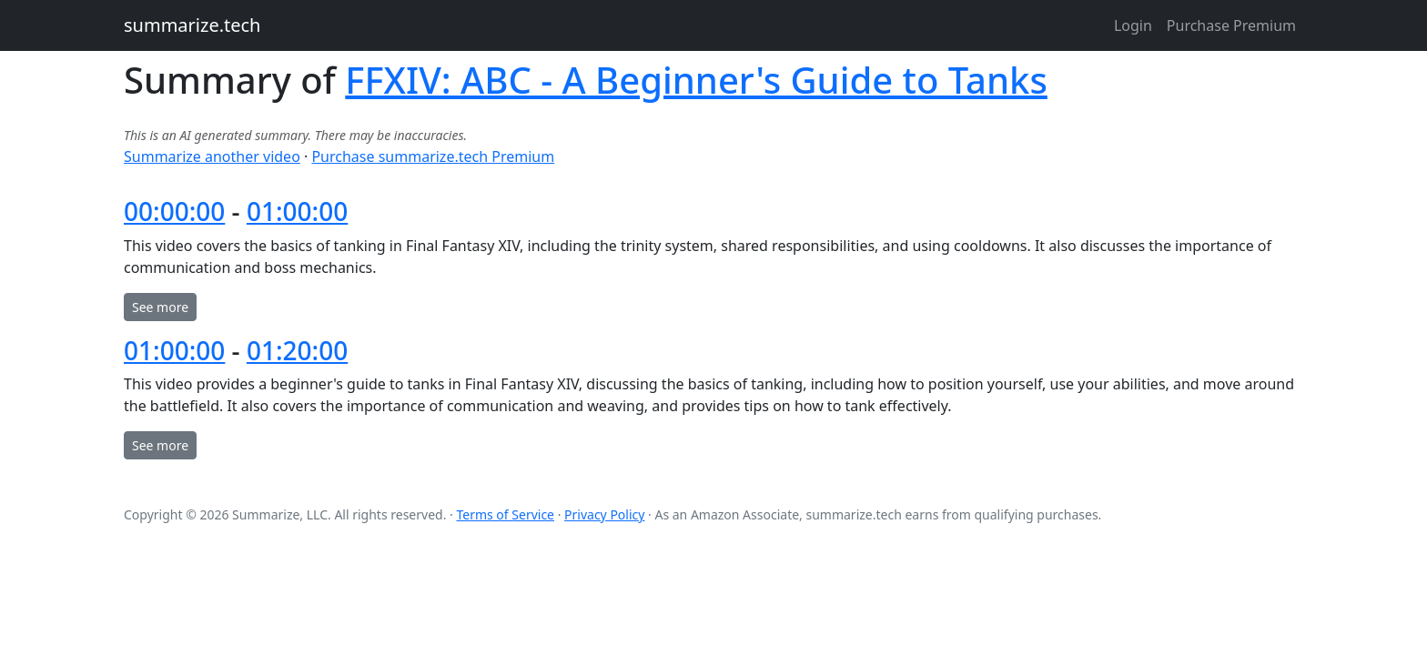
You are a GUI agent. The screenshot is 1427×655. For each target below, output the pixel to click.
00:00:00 (174, 211)
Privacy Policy (604, 514)
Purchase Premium (1231, 25)
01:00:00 (297, 211)
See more (160, 307)
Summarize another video (212, 156)
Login (1133, 25)
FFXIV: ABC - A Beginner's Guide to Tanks (696, 80)
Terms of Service (505, 514)
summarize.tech (192, 25)
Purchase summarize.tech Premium (432, 156)
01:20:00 (297, 350)
